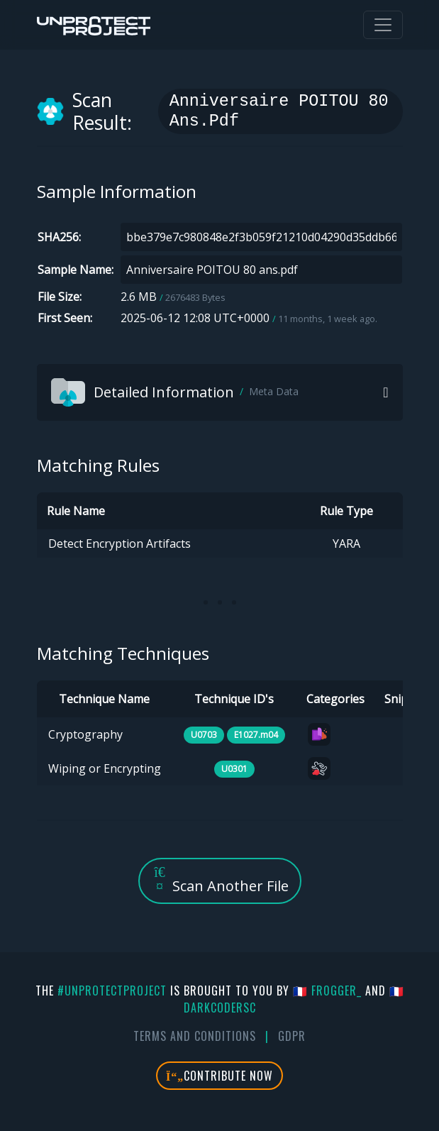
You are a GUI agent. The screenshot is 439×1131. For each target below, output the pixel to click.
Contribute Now (219, 1075)
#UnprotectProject (112, 990)
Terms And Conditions (194, 1035)
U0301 (234, 769)
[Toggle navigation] (383, 25)
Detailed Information (175, 392)
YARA (346, 543)
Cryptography (85, 734)
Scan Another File (220, 880)
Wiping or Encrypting (104, 768)
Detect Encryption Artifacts (119, 543)
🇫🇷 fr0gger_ (327, 990)
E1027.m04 (256, 735)
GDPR (292, 1035)
